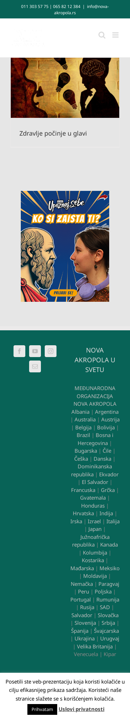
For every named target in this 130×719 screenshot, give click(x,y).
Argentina (107, 411)
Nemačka (82, 583)
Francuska (83, 489)
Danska (102, 458)
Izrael (94, 521)
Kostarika (93, 560)
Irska (76, 521)
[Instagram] (51, 351)
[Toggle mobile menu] (116, 35)
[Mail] (35, 366)
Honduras (93, 505)
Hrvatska (83, 513)
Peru (83, 591)
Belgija (83, 427)
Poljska (103, 591)
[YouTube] (35, 351)
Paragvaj (108, 583)
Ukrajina (85, 638)
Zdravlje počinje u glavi (53, 133)
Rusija (87, 607)
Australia (85, 419)
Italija (113, 521)
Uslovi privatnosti (81, 708)
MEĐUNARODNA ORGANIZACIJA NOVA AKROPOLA (94, 396)
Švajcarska (106, 630)
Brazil (83, 434)
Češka (81, 458)
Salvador (81, 615)
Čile (107, 450)
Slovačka (108, 615)
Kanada (109, 544)
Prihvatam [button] (42, 709)
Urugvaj (109, 638)
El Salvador (95, 481)
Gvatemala (93, 497)
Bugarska (86, 450)
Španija (79, 630)
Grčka (108, 489)
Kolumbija (95, 552)
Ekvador (109, 474)
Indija (106, 513)
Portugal (80, 599)
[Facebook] (19, 351)
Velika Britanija (95, 646)
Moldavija (95, 575)
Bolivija (106, 427)
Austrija (110, 419)
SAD (105, 607)
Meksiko (109, 568)
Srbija (108, 622)
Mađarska (82, 568)
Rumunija (107, 599)
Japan (95, 528)
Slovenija (85, 622)
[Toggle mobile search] (101, 35)
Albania (80, 411)
